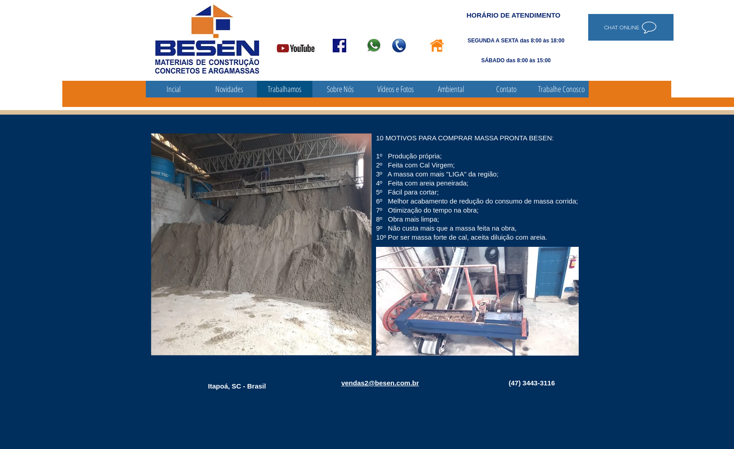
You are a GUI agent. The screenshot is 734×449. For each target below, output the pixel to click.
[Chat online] (631, 27)
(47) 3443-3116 (532, 383)
